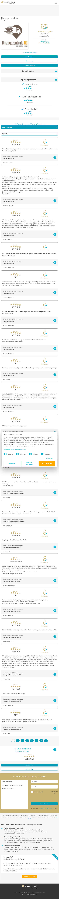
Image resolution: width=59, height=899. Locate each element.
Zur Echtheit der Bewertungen (29, 52)
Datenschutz (36, 892)
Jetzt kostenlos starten (29, 876)
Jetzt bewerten (29, 57)
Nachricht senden (44, 804)
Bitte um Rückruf (38, 792)
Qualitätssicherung (28, 892)
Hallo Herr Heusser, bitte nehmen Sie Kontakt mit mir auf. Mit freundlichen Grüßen (14, 794)
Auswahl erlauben (29, 463)
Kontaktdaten (39, 71)
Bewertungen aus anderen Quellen (44, 42)
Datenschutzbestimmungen (18, 449)
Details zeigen (49, 458)
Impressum (7, 449)
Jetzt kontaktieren (29, 65)
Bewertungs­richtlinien (18, 892)
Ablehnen (12, 463)
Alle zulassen (47, 463)
